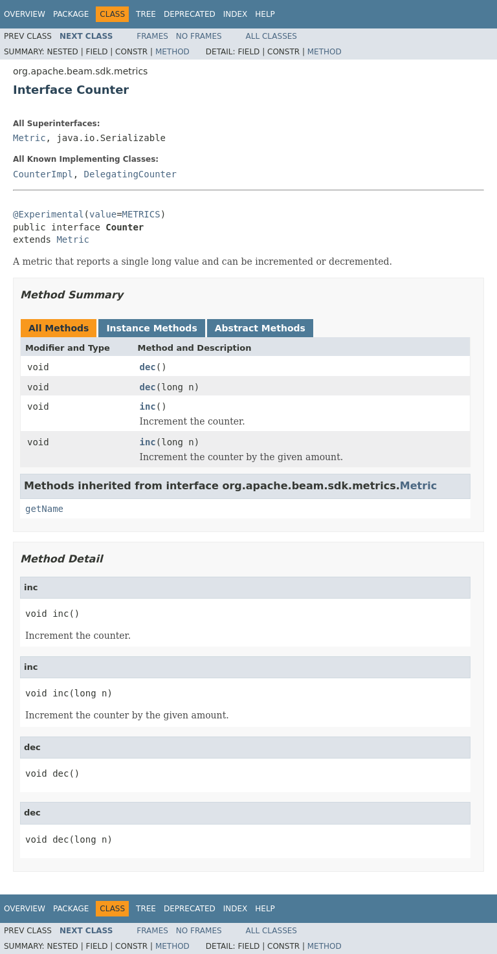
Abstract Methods (260, 328)
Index (235, 14)
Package (71, 14)
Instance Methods (151, 328)
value (102, 214)
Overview (24, 14)
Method (172, 51)
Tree (146, 14)
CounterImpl (43, 174)
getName (44, 509)
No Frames (199, 36)
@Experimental (48, 214)
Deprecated (189, 14)
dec (148, 367)
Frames (152, 36)
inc (148, 406)
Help (265, 14)
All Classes (271, 36)
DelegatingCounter (130, 174)
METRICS (141, 214)
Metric (29, 138)
